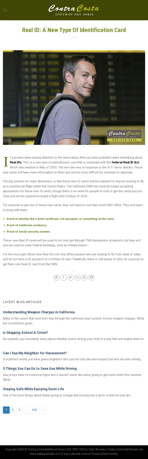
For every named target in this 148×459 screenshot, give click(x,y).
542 (34, 410)
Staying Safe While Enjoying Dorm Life (33, 389)
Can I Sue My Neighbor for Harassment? (35, 353)
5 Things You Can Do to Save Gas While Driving (40, 368)
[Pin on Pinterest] (84, 277)
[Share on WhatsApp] (56, 277)
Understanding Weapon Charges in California (39, 312)
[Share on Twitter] (70, 277)
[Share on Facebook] (63, 277)
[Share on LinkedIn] (91, 277)
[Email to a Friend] (77, 277)
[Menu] (5, 10)
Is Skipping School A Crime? (25, 333)
